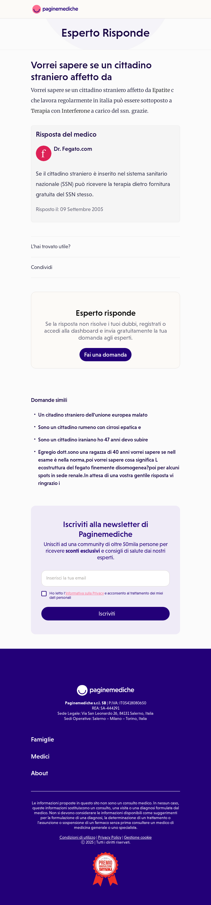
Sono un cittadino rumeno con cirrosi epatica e (89, 427)
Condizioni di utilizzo (77, 837)
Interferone (76, 111)
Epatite (161, 90)
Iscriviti (107, 613)
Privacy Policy (109, 837)
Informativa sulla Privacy (85, 593)
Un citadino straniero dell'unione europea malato (92, 415)
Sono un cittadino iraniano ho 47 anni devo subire (93, 440)
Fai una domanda (105, 354)
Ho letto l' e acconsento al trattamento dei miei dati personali (106, 595)
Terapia (40, 111)
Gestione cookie (138, 837)
